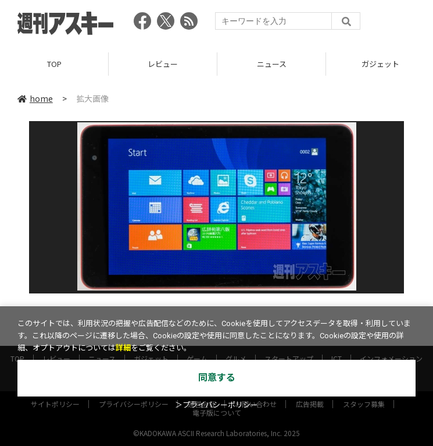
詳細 (123, 348)
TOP (54, 63)
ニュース (272, 63)
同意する (216, 377)
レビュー (163, 63)
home (35, 98)
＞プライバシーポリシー (216, 405)
